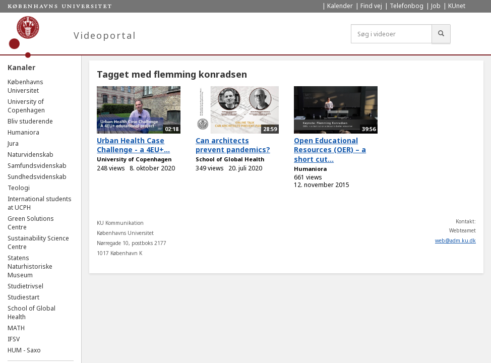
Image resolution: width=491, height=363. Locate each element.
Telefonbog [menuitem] (406, 6)
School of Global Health (230, 159)
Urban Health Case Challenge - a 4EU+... (133, 145)
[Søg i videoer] (391, 33)
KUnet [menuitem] (456, 6)
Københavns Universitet (25, 86)
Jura (13, 143)
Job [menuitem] (436, 6)
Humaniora (23, 132)
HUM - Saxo (24, 350)
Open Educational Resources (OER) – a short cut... (330, 150)
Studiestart (23, 297)
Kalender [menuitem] (340, 6)
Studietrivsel (25, 286)
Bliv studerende (30, 121)
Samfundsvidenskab (37, 165)
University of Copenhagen (26, 105)
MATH (16, 328)
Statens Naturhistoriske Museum (30, 266)
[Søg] (441, 33)
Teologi (19, 188)
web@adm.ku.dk (455, 240)
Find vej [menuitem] (371, 6)
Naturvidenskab (30, 154)
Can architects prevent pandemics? (233, 145)
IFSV (14, 339)
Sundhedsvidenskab (37, 176)
